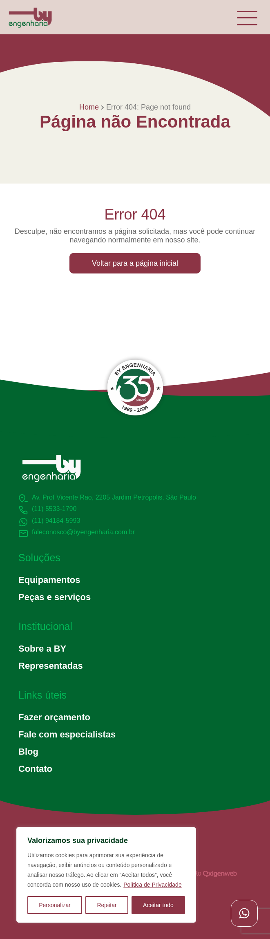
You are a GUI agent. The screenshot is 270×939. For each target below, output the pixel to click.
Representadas (50, 666)
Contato (35, 769)
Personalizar (55, 905)
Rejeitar (106, 905)
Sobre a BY (42, 648)
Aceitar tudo (158, 905)
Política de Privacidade (152, 884)
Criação (208, 873)
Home (89, 107)
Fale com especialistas (67, 734)
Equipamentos (49, 580)
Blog (28, 751)
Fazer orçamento (54, 717)
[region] (106, 875)
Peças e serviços (54, 597)
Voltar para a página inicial (135, 263)
